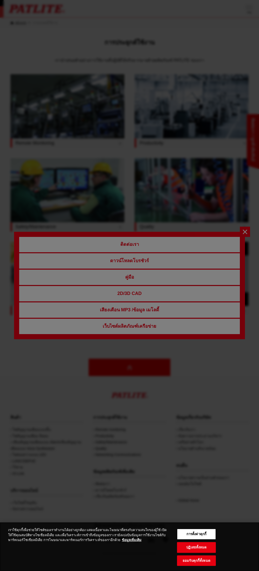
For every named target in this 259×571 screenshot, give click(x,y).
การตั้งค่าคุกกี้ (196, 538)
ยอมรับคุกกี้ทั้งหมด (196, 564)
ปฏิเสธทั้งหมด (196, 551)
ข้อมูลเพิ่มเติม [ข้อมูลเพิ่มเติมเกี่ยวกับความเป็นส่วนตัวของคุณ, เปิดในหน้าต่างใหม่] (132, 544)
